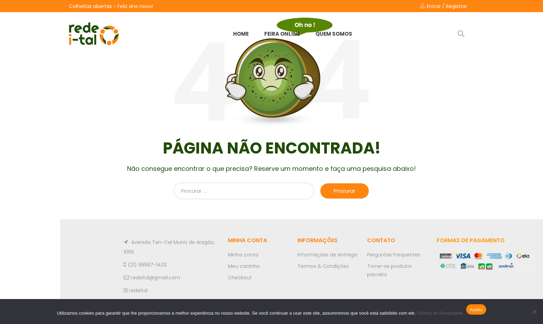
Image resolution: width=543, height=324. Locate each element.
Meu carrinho (244, 266)
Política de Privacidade (440, 313)
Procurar (344, 190)
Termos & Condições (323, 266)
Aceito (476, 309)
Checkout (240, 277)
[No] (534, 311)
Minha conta (243, 254)
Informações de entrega (327, 254)
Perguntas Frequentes (393, 254)
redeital (136, 290)
